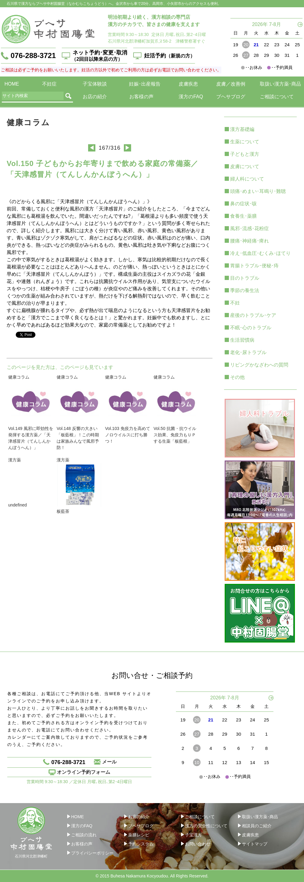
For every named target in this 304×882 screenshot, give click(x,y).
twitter (59, 333)
